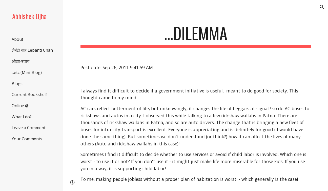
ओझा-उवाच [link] (20, 61)
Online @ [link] (20, 105)
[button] (322, 7)
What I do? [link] (22, 117)
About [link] (17, 39)
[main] (195, 35)
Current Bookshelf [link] (29, 94)
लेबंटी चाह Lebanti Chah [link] (32, 50)
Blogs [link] (17, 83)
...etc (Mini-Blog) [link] (27, 72)
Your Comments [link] (27, 139)
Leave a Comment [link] (29, 127)
